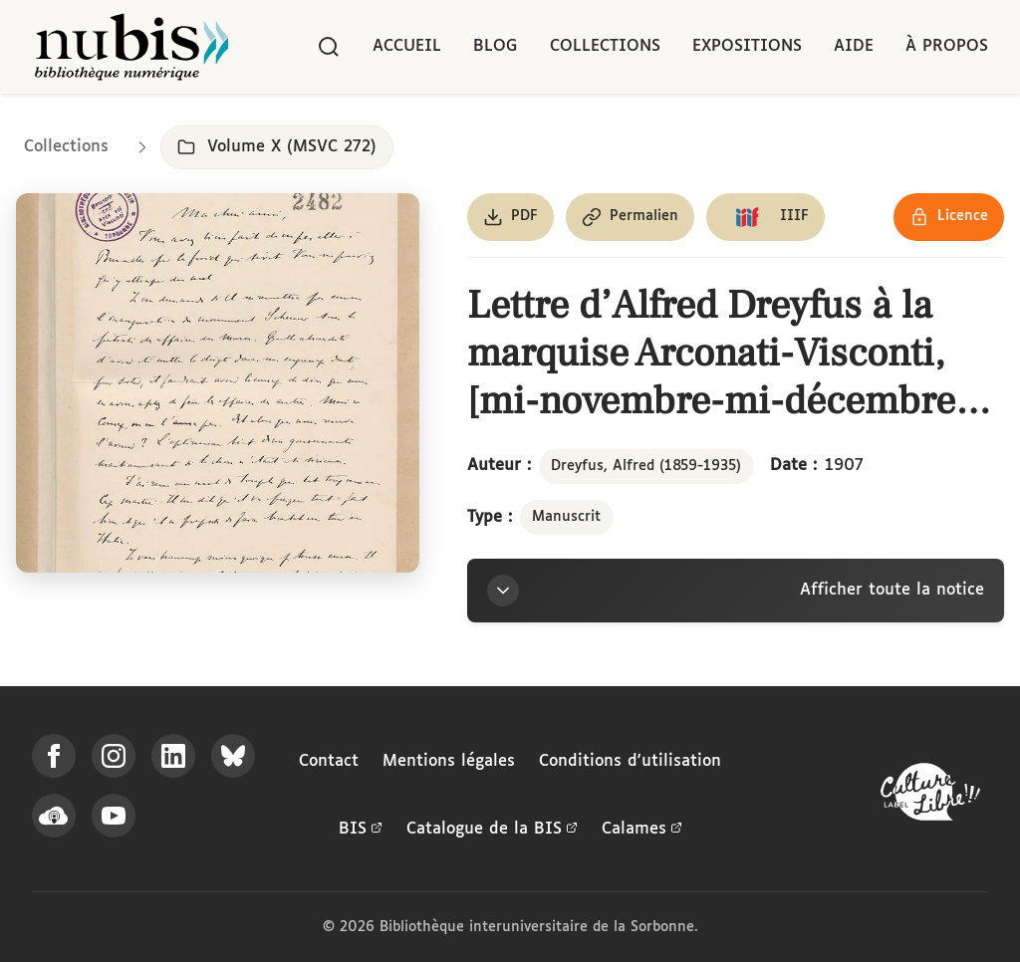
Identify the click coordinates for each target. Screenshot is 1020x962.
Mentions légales (448, 761)
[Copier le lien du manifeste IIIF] (765, 217)
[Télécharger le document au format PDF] (510, 217)
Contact (329, 761)
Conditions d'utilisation (630, 761)
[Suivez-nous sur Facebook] (54, 756)
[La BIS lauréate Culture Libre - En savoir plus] (930, 796)
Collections (605, 46)
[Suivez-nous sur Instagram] (113, 756)
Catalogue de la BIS (492, 829)
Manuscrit (566, 517)
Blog (495, 46)
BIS (360, 829)
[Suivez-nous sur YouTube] (113, 816)
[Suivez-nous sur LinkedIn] (173, 756)
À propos (946, 46)
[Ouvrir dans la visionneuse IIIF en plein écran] (217, 383)
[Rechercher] (329, 47)
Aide (854, 46)
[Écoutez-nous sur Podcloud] (54, 816)
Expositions (747, 46)
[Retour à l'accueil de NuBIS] (131, 47)
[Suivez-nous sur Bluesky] (233, 756)
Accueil (407, 46)
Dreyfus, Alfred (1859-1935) (646, 466)
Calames (642, 829)
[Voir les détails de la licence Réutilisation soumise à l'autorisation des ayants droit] (948, 217)
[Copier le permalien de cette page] (630, 217)
